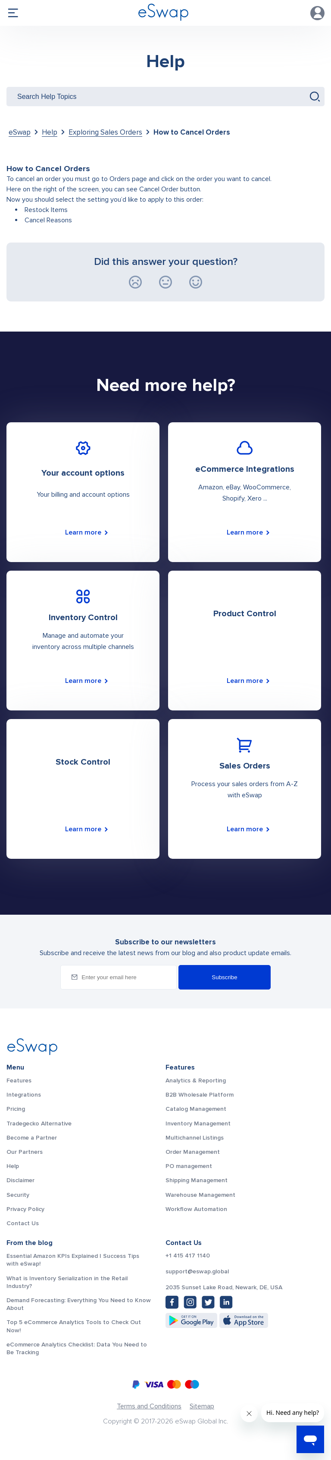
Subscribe (224, 977)
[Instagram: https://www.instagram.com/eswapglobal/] (190, 1302)
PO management (189, 1166)
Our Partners (24, 1152)
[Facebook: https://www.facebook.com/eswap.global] (172, 1302)
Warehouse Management (200, 1195)
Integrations (23, 1094)
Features (18, 1080)
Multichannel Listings (195, 1137)
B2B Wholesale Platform (200, 1094)
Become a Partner (31, 1137)
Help (165, 61)
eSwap (20, 132)
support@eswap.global (197, 1271)
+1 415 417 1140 (188, 1255)
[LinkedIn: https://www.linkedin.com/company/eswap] (226, 1302)
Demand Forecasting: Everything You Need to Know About (78, 1304)
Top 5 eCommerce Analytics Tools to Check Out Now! (73, 1326)
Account (318, 13)
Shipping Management (197, 1180)
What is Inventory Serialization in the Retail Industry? (67, 1282)
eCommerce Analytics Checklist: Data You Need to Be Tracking (76, 1348)
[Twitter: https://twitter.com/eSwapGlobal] (208, 1302)
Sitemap (202, 1406)
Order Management (193, 1152)
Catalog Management (196, 1109)
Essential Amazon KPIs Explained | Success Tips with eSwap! (72, 1259)
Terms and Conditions (149, 1406)
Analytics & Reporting (196, 1080)
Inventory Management (198, 1123)
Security (17, 1195)
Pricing (15, 1109)
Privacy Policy (25, 1209)
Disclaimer (20, 1180)
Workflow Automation (196, 1209)
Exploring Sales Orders (105, 132)
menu (12, 12)
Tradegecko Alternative (39, 1123)
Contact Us (22, 1223)
